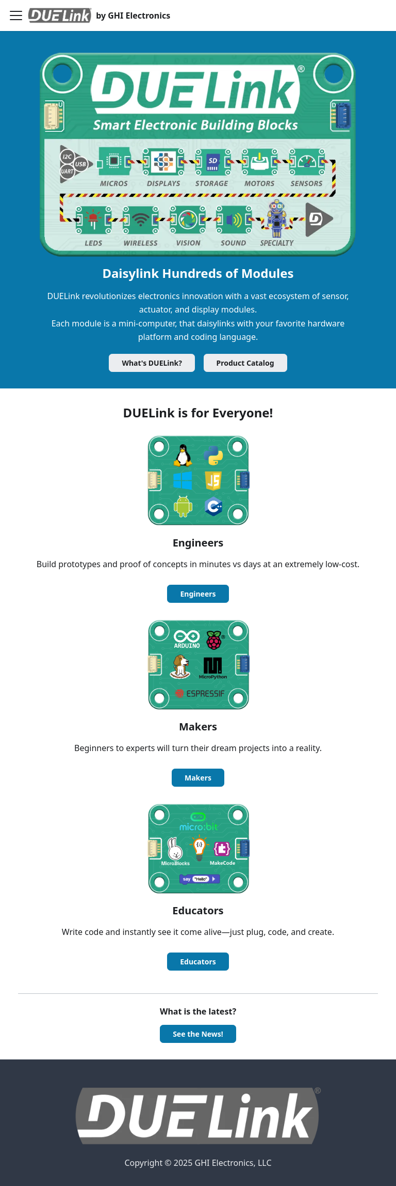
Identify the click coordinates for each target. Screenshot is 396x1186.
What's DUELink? (152, 363)
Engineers (198, 594)
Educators (198, 961)
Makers (198, 778)
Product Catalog (245, 363)
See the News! (198, 1034)
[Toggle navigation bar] (16, 15)
